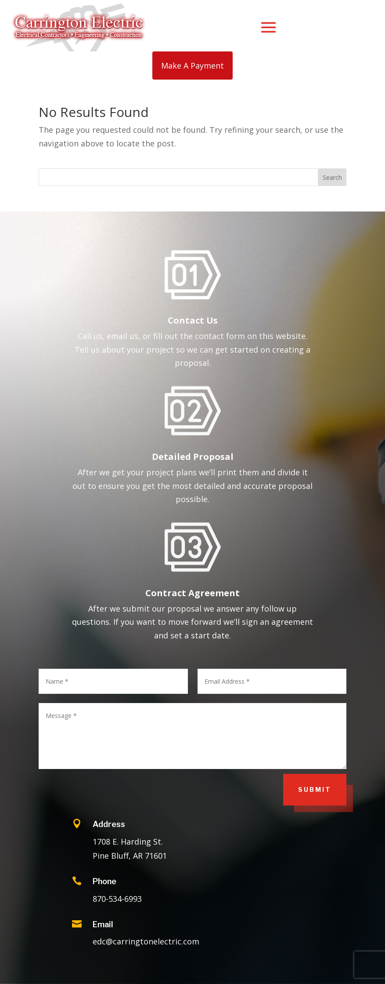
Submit (314, 789)
